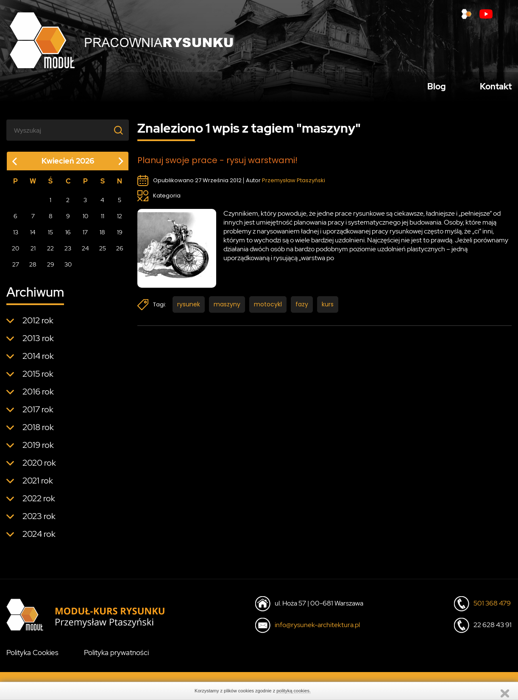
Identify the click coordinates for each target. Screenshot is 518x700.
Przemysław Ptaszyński (293, 185)
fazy (301, 308)
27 (15, 268)
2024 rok (39, 537)
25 (102, 252)
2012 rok (37, 324)
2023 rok (39, 519)
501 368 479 (492, 607)
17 (85, 236)
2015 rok (37, 377)
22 (50, 252)
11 (102, 220)
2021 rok (37, 484)
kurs (328, 308)
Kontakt (496, 88)
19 (120, 236)
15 (50, 236)
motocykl (268, 308)
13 (15, 236)
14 (33, 236)
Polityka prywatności (116, 656)
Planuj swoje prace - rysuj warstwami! (218, 164)
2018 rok (38, 430)
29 (50, 268)
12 (119, 220)
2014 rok (38, 359)
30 (68, 268)
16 (68, 236)
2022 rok (38, 502)
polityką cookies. (293, 690)
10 (85, 220)
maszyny (227, 308)
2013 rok (38, 341)
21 (33, 252)
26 (119, 252)
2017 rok (37, 413)
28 (32, 268)
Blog (436, 88)
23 (67, 252)
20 (15, 252)
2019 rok (38, 448)
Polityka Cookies (32, 656)
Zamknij (505, 693)
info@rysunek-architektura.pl (317, 628)
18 (102, 236)
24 (85, 252)
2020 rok (39, 466)
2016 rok (38, 395)
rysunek (188, 308)
